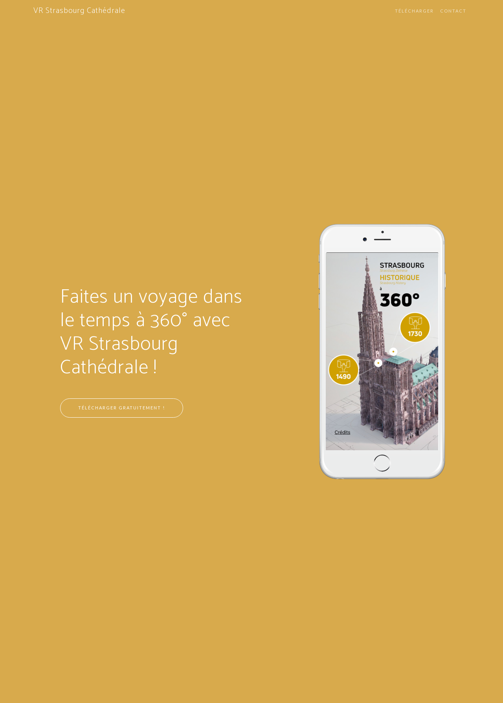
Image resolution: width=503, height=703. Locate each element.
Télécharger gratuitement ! (121, 407)
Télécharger (414, 10)
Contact (453, 10)
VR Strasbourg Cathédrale (79, 10)
